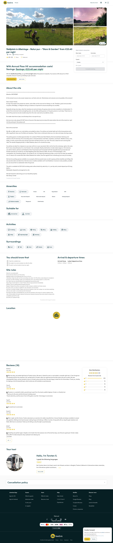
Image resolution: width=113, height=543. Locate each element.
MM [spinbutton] (78, 56)
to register (28, 513)
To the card (28, 510)
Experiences (60, 510)
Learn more (21, 79)
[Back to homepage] (8, 2)
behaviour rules (29, 506)
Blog (90, 506)
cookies (102, 532)
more (59, 475)
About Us (75, 503)
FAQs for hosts (45, 503)
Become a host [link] (94, 2)
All (9, 447)
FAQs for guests (29, 503)
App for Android (13, 506)
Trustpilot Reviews (77, 510)
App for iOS (12, 503)
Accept (87, 539)
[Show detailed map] (56, 335)
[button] (101, 2)
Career (75, 513)
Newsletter (91, 513)
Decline (93, 539)
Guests (77, 59)
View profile (40, 479)
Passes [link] (16, 2)
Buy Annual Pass (11, 79)
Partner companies (78, 516)
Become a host (45, 506)
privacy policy (100, 535)
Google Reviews (77, 506)
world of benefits (93, 510)
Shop (90, 503)
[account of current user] (107, 2)
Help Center (60, 503)
